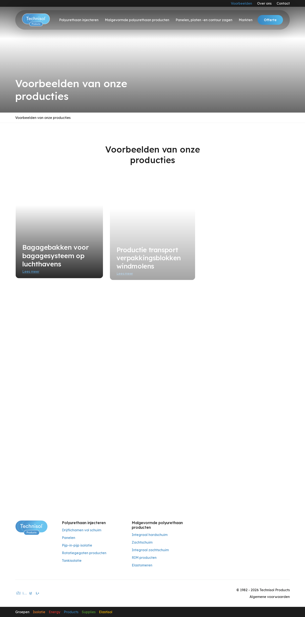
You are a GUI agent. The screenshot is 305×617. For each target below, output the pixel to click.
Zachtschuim (142, 542)
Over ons (264, 3)
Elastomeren (142, 565)
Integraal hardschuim (150, 535)
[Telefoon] (37, 593)
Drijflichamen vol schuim (81, 530)
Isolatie (39, 612)
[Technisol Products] (31, 527)
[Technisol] (36, 20)
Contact (283, 3)
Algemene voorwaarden (270, 597)
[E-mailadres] (31, 593)
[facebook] (18, 593)
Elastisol (105, 612)
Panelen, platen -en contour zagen (204, 20)
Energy (54, 612)
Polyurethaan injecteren (78, 20)
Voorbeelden (241, 3)
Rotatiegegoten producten (84, 553)
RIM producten (144, 557)
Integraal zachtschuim (150, 550)
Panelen (68, 538)
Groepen (22, 612)
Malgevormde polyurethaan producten (137, 20)
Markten (245, 20)
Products (71, 612)
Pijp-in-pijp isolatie (77, 545)
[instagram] (25, 593)
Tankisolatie (72, 560)
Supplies (89, 612)
